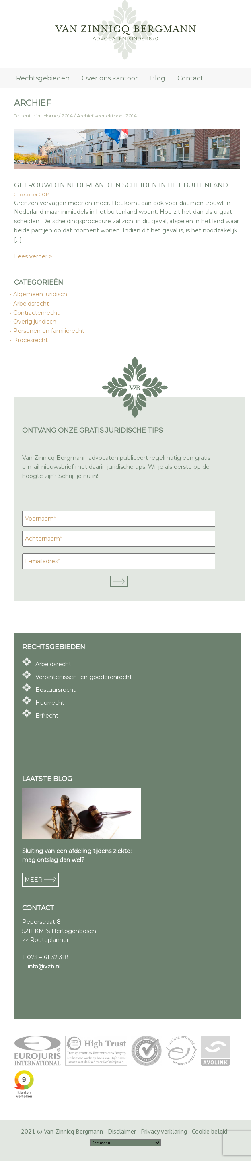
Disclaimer (122, 1131)
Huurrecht (49, 702)
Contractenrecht (37, 312)
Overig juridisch (35, 321)
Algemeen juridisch (40, 294)
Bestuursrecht (55, 689)
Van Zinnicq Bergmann (125, 30)
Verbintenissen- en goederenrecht (83, 677)
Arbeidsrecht (31, 303)
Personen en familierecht (49, 330)
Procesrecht (31, 340)
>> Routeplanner (45, 940)
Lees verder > (33, 256)
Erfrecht (46, 715)
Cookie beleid (209, 1131)
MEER (40, 879)
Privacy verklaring (164, 1131)
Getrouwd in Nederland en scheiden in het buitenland (121, 185)
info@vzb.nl (44, 966)
